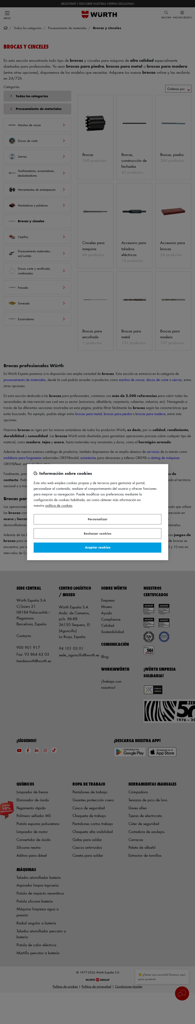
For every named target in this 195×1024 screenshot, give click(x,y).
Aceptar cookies (97, 547)
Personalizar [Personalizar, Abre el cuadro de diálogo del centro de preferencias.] (97, 519)
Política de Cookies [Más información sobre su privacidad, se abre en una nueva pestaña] (58, 505)
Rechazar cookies (97, 533)
